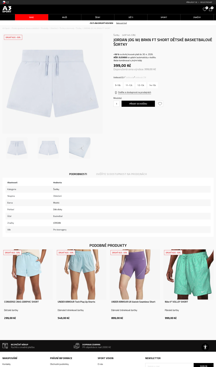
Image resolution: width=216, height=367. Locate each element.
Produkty (44, 28)
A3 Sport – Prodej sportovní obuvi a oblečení (20, 28)
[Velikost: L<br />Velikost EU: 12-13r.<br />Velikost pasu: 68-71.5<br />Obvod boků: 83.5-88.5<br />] (141, 85)
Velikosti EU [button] (118, 77)
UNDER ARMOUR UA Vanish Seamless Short (133, 301)
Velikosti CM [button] (140, 77)
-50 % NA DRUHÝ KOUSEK (101, 23)
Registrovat (206, 2)
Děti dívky (57, 209)
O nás (100, 364)
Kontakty (6, 364)
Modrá (56, 202)
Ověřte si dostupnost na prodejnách (134, 92)
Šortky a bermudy (67, 28)
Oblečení (54, 28)
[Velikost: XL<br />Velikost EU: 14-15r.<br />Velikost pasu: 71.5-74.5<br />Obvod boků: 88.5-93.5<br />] (153, 85)
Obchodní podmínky (59, 364)
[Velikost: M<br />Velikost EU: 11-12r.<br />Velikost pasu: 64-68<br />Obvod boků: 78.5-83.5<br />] (129, 85)
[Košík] (211, 9)
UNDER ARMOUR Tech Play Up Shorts (76, 301)
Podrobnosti (78, 174)
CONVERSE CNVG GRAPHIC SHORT (21, 301)
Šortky (78, 28)
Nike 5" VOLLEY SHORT (176, 301)
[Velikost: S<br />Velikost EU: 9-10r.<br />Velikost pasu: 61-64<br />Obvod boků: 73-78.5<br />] (117, 85)
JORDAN (57, 222)
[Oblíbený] (205, 9)
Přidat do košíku (138, 103)
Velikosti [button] (129, 77)
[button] (178, 9)
